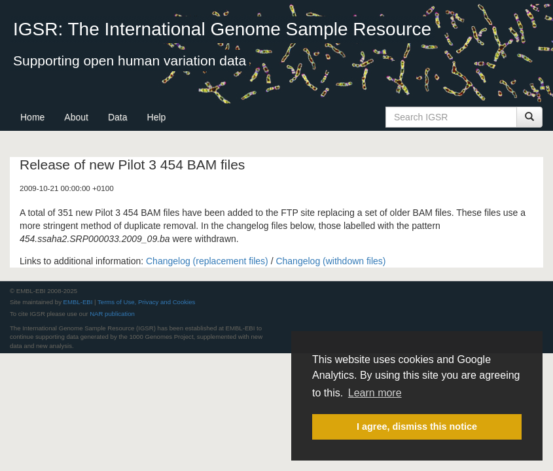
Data (118, 117)
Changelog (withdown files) (330, 261)
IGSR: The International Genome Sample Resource (222, 29)
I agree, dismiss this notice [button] (417, 426)
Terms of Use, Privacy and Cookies (146, 301)
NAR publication (112, 313)
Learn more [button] (375, 392)
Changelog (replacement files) (207, 261)
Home (32, 117)
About (76, 117)
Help (156, 117)
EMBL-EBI (78, 301)
